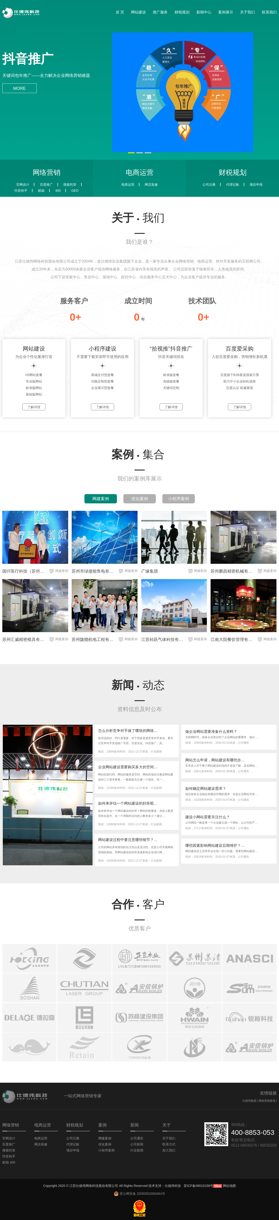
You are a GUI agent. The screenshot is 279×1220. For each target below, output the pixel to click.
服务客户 (74, 301)
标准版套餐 (171, 375)
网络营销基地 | (268, 1100)
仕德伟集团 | (250, 1100)
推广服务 (160, 12)
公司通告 (136, 1138)
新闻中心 (203, 12)
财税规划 (182, 12)
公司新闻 (136, 1144)
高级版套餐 (171, 381)
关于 (138, 218)
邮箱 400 (8, 1162)
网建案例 (100, 498)
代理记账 (232, 184)
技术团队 (202, 301)
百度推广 (46, 184)
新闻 (138, 685)
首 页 (120, 12)
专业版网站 (34, 381)
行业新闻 (136, 1150)
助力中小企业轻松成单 (239, 381)
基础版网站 (34, 394)
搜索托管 (69, 184)
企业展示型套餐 (102, 388)
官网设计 (22, 184)
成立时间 (138, 301)
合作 (138, 904)
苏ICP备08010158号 (198, 1186)
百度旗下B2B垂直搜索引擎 (239, 375)
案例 (138, 454)
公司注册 (208, 184)
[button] (131, 152)
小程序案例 (178, 498)
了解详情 (33, 407)
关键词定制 (171, 388)
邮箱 (41, 190)
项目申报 (256, 184)
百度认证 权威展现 (239, 388)
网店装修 (151, 184)
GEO (75, 190)
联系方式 (168, 1144)
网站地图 (229, 1186)
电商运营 (127, 184)
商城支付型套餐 (102, 375)
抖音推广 (27, 59)
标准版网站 (34, 388)
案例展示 (225, 12)
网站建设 (138, 12)
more (19, 88)
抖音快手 (20, 190)
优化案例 (139, 498)
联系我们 (269, 12)
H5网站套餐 (33, 375)
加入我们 (168, 1150)
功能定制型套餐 (102, 381)
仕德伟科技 (173, 1186)
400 (58, 190)
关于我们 (247, 12)
